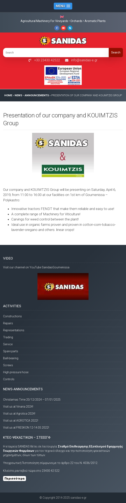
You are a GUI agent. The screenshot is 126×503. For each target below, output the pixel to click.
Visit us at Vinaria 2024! (18, 406)
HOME (8, 95)
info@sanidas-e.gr (84, 60)
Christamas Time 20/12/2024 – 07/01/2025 (32, 399)
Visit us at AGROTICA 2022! (20, 420)
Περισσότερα (14, 478)
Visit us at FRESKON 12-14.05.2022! (26, 427)
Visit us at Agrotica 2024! (19, 413)
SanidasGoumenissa (55, 267)
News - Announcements (32, 95)
